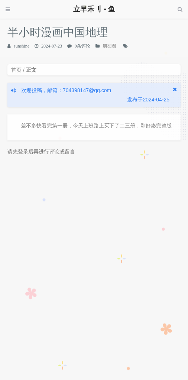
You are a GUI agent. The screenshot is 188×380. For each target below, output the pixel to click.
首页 (16, 70)
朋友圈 (109, 46)
